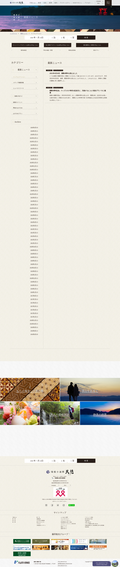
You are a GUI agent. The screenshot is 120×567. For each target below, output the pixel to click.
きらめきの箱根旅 (41, 520)
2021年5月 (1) (34, 232)
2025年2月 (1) (34, 159)
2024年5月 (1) (34, 183)
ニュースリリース (18, 88)
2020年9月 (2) (34, 250)
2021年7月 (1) (34, 229)
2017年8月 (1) (34, 295)
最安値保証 (24, 50)
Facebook (87, 520)
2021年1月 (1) (34, 243)
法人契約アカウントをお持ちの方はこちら (57, 45)
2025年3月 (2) (34, 155)
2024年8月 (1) (34, 173)
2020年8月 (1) (34, 253)
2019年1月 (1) (34, 274)
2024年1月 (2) (34, 190)
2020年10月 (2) (34, 246)
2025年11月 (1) (34, 141)
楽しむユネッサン (41, 522)
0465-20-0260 (60, 478)
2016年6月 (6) (34, 334)
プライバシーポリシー (66, 520)
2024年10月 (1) (34, 169)
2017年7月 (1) (34, 299)
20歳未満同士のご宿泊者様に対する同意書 (94, 525)
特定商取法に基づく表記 (66, 522)
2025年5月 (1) (34, 148)
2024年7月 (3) (34, 176)
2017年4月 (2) (34, 309)
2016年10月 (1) (34, 323)
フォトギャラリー (65, 519)
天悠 (16, 2)
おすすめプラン (17, 113)
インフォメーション (19, 77)
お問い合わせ (88, 522)
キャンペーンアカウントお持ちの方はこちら (25, 45)
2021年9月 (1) (34, 225)
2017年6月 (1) (34, 302)
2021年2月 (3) (34, 239)
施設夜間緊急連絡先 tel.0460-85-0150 (60, 482)
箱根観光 (39, 519)
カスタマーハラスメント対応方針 (68, 523)
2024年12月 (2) (34, 162)
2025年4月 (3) (34, 152)
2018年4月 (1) (34, 281)
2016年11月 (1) (34, 320)
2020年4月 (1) (34, 260)
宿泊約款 (87, 527)
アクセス (39, 523)
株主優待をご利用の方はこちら (92, 45)
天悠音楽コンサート (41, 525)
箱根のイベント (17, 102)
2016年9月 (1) (34, 327)
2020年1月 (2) (34, 264)
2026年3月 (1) (34, 131)
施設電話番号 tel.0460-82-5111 (60, 480)
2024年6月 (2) (34, 180)
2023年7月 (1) (34, 204)
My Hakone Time (88, 519)
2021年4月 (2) (34, 236)
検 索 (86, 37)
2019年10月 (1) (34, 267)
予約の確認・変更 (48, 50)
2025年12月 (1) (34, 138)
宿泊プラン (96, 50)
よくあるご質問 (64, 517)
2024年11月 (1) (34, 166)
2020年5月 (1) (34, 257)
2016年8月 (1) (34, 330)
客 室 (14, 519)
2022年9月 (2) (34, 211)
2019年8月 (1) (34, 271)
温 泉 (14, 520)
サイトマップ (64, 525)
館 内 (38, 517)
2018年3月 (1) (34, 285)
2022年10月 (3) (34, 208)
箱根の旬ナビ (18, 96)
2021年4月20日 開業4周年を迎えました (63, 73)
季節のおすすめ (17, 108)
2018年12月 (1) (34, 278)
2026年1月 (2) (34, 134)
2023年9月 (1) (34, 197)
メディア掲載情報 (18, 82)
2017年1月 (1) (34, 316)
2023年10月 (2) (34, 194)
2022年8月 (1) (34, 215)
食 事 (14, 522)
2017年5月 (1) (34, 306)
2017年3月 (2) (34, 313)
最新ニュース (64, 527)
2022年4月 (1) (34, 222)
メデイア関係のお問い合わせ (91, 523)
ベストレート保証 (89, 517)
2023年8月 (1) (34, 201)
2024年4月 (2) (34, 187)
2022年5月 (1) (34, 218)
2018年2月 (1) (34, 288)
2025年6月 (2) (34, 145)
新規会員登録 (72, 50)
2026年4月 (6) (34, 127)
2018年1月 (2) (34, 292)
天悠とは (14, 517)
